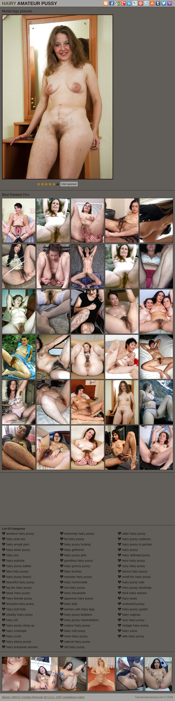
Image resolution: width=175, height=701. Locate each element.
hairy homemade (73, 582)
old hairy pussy (72, 647)
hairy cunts (11, 636)
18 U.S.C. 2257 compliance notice (64, 697)
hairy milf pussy (73, 631)
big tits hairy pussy (17, 587)
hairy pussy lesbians (76, 614)
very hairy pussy (131, 620)
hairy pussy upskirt (133, 609)
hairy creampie (14, 631)
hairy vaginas (129, 614)
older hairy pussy (131, 533)
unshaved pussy (131, 603)
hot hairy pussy (72, 587)
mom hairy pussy (74, 636)
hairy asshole (13, 560)
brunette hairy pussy (18, 603)
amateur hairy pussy (18, 533)
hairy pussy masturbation (79, 620)
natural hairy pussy (75, 641)
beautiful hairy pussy (18, 582)
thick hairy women (132, 593)
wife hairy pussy (131, 636)
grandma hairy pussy (76, 560)
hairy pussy (128, 549)
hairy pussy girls (73, 555)
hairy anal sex (13, 539)
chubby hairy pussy (17, 614)
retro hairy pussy (131, 560)
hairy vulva (127, 631)
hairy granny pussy (75, 566)
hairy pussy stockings (135, 587)
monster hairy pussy (76, 576)
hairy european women (20, 647)
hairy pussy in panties (135, 544)
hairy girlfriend (72, 549)
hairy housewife (73, 593)
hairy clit (10, 620)
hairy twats (127, 598)
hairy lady (69, 603)
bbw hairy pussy (15, 571)
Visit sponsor (69, 184)
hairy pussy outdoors (134, 539)
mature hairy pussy (75, 625)
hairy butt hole (14, 609)
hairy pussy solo (131, 582)
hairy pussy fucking (75, 544)
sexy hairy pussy (131, 566)
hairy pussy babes (16, 566)
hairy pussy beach (16, 576)
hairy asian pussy (16, 549)
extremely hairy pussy (77, 533)
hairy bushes (71, 571)
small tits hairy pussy (134, 576)
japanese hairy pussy (76, 598)
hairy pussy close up (18, 625)
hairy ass (10, 555)
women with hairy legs (77, 609)
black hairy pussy (16, 593)
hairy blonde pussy (17, 598)
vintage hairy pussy (133, 625)
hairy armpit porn (16, 544)
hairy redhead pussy (134, 555)
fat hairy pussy (72, 539)
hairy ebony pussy (16, 641)
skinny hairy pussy (132, 571)
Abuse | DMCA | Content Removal (22, 697)
